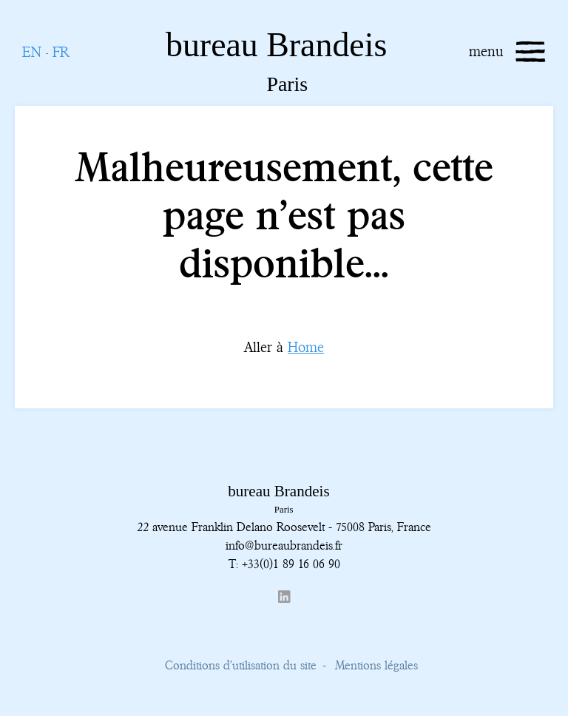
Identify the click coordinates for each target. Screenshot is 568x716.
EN (31, 52)
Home (306, 347)
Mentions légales (376, 665)
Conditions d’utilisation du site (241, 665)
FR (61, 52)
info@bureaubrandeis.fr (284, 545)
